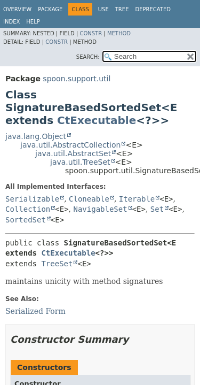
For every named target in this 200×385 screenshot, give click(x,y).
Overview (17, 9)
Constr (90, 33)
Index (11, 22)
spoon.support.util (76, 78)
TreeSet (57, 263)
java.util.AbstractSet (73, 153)
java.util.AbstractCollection (70, 145)
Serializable (32, 199)
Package (50, 9)
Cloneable (89, 199)
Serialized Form (35, 311)
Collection (27, 209)
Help (32, 22)
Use (103, 9)
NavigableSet (100, 209)
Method (119, 33)
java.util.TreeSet (80, 162)
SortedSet (25, 219)
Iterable (137, 199)
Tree (122, 9)
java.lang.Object (35, 136)
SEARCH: (88, 57)
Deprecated (153, 9)
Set (157, 209)
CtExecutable (96, 120)
